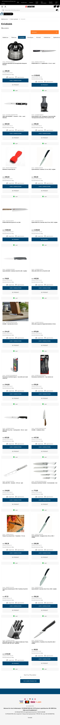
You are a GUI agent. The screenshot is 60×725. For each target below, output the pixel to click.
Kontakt (30, 717)
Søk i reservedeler (43, 2)
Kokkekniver (47, 37)
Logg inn (56, 2)
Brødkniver (5, 37)
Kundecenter (24, 2)
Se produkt (15, 84)
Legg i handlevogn (15, 80)
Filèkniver (13, 37)
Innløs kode (37, 2)
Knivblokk (21, 37)
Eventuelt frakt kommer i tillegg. (8, 74)
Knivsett (38, 37)
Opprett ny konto (51, 2)
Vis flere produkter (30, 681)
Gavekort (31, 2)
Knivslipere (30, 37)
